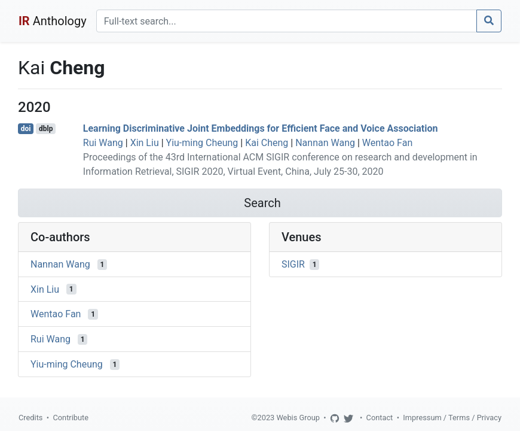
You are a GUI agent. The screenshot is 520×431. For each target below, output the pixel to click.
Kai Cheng (266, 142)
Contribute (70, 417)
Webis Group (298, 417)
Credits (30, 417)
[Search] (286, 21)
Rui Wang (103, 142)
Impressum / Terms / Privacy (452, 417)
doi (26, 129)
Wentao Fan (387, 142)
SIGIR (293, 264)
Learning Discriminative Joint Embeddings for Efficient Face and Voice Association (260, 128)
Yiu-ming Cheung (202, 142)
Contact (379, 417)
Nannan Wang (325, 142)
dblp (46, 129)
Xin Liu (144, 142)
